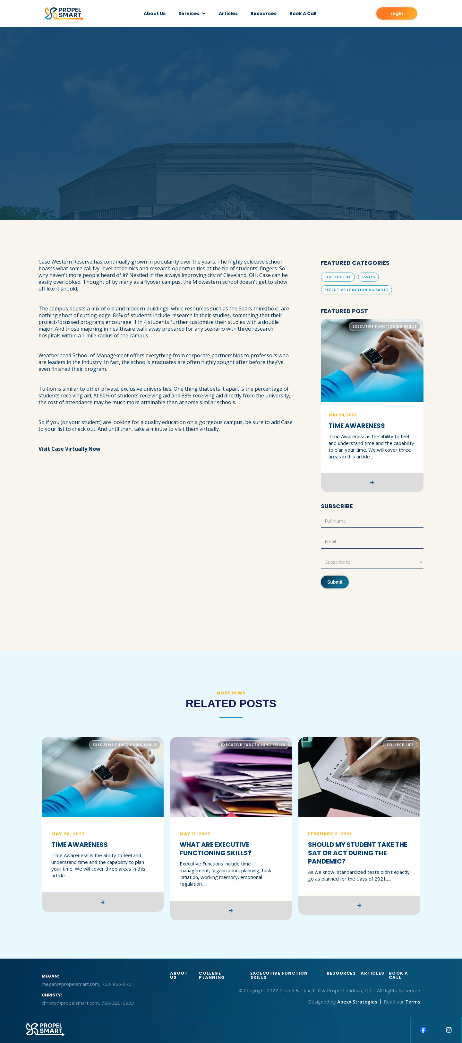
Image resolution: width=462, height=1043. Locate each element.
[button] (192, 13)
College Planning (212, 975)
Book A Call (302, 13)
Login (396, 13)
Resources (264, 13)
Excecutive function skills (279, 975)
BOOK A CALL (398, 975)
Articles (228, 13)
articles (373, 973)
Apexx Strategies (357, 1001)
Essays (368, 277)
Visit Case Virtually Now (69, 448)
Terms (412, 1001)
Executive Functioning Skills (356, 290)
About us (179, 975)
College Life (337, 277)
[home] (64, 14)
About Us (155, 13)
